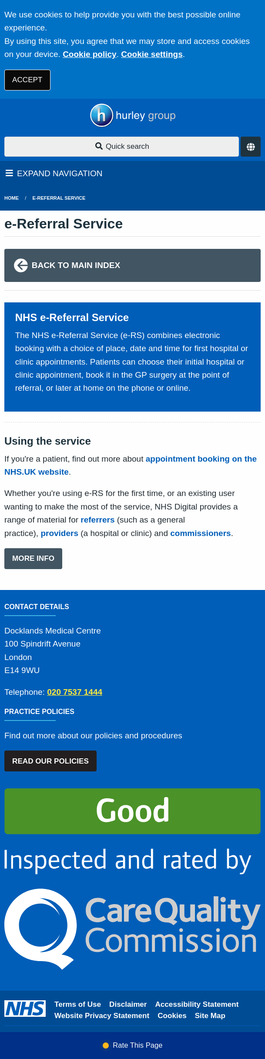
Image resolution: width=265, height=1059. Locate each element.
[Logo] (132, 115)
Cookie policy (90, 54)
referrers (97, 519)
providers (59, 533)
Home (11, 198)
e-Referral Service (59, 198)
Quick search (121, 146)
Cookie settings (151, 54)
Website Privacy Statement (101, 1016)
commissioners (200, 533)
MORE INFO (33, 558)
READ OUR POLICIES (50, 761)
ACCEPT (27, 80)
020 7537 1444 (74, 692)
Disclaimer (128, 1004)
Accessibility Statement (197, 1004)
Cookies (172, 1016)
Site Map (210, 1016)
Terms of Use (77, 1004)
